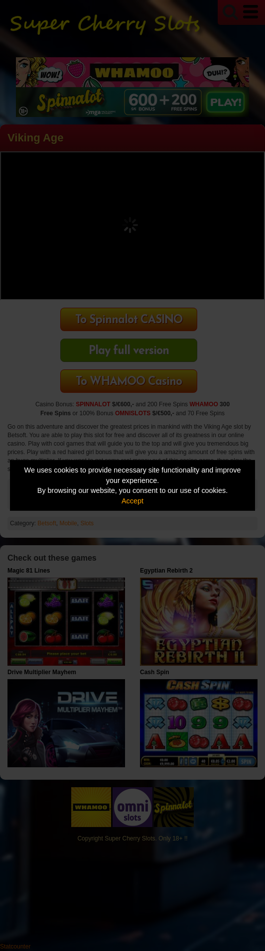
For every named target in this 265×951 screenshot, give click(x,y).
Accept (132, 501)
